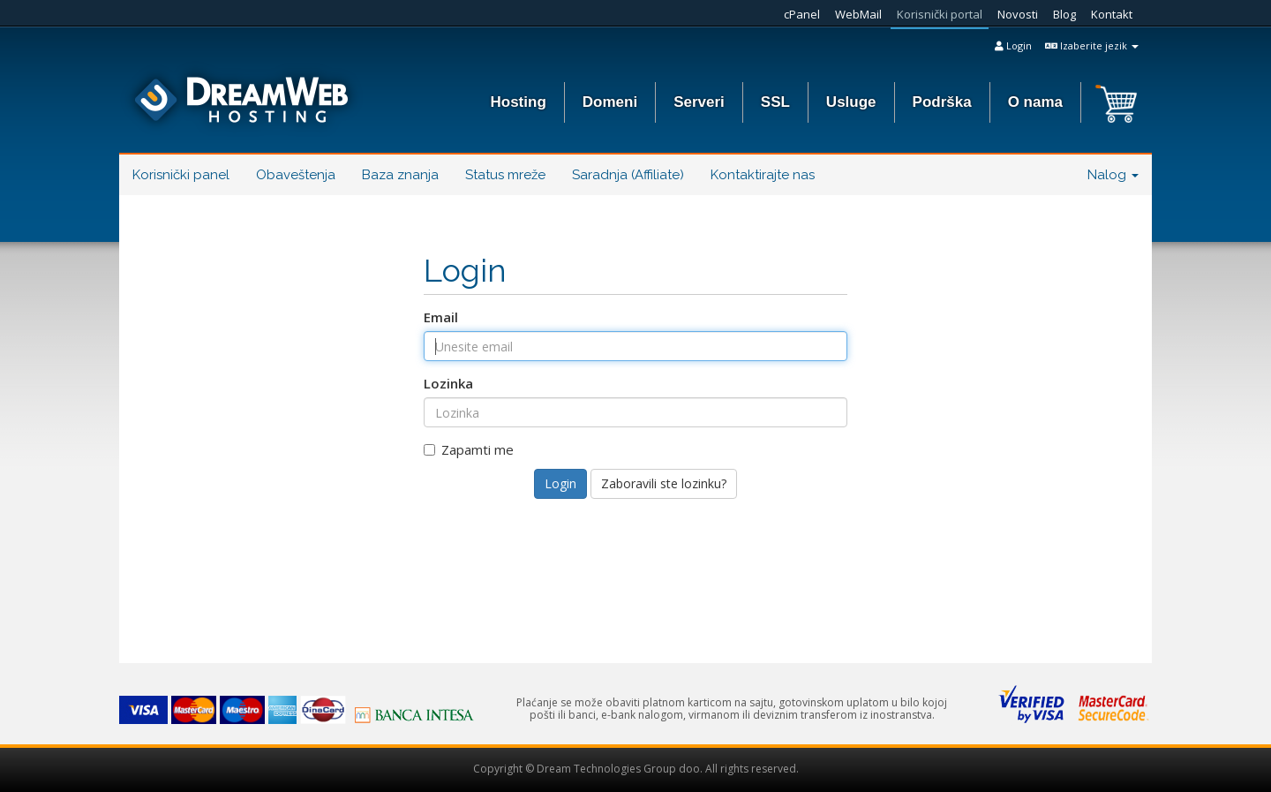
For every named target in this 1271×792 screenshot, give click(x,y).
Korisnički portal (939, 14)
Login (1013, 45)
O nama (1035, 102)
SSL (775, 102)
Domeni (610, 102)
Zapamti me (469, 449)
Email (441, 317)
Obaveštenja (295, 175)
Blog (1064, 14)
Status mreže (505, 175)
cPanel (802, 14)
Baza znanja (400, 175)
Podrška (942, 102)
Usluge (851, 102)
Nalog (1113, 175)
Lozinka (448, 383)
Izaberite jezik (1092, 45)
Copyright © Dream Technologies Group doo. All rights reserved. (636, 768)
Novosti (1017, 14)
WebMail (858, 14)
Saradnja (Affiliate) (628, 175)
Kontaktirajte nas (763, 175)
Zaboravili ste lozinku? (663, 483)
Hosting (518, 102)
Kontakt (1111, 14)
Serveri (699, 102)
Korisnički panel (180, 175)
